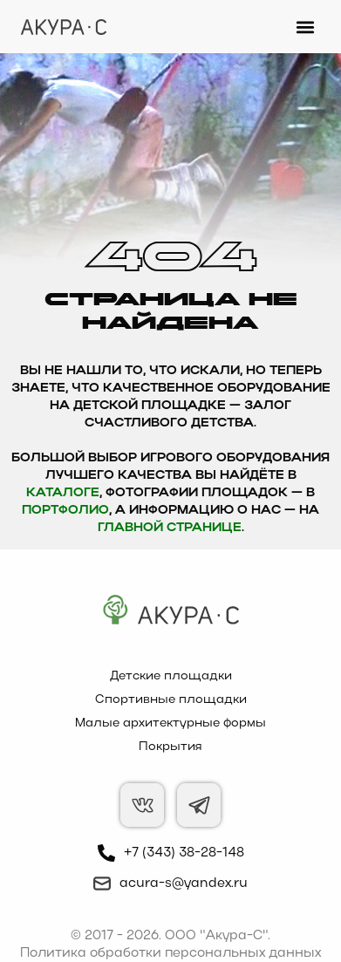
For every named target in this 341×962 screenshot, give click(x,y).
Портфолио (65, 510)
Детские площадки (171, 676)
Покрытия (170, 747)
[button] (305, 26)
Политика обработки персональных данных (170, 953)
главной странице (170, 528)
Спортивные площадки (171, 699)
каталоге (62, 493)
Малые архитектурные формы (170, 723)
